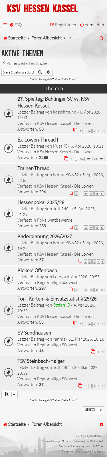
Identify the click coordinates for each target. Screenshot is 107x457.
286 (95, 159)
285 (88, 159)
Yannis (59, 339)
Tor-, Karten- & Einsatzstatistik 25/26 (56, 298)
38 (102, 289)
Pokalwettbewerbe (54, 220)
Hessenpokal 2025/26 (40, 202)
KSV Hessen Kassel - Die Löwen (65, 123)
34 (86, 193)
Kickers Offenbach (37, 270)
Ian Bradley (96, 436)
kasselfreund (64, 112)
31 (97, 227)
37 (102, 193)
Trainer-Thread (33, 168)
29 (86, 227)
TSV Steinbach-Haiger (40, 360)
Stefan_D (61, 305)
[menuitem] (15, 25)
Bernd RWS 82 (66, 174)
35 (91, 193)
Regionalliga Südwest (57, 282)
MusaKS (60, 146)
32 (102, 227)
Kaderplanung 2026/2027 (44, 236)
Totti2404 (62, 208)
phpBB (59, 441)
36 (97, 193)
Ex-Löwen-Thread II (38, 139)
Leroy (58, 276)
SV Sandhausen (34, 332)
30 (91, 227)
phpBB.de (97, 446)
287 (101, 159)
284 (82, 159)
